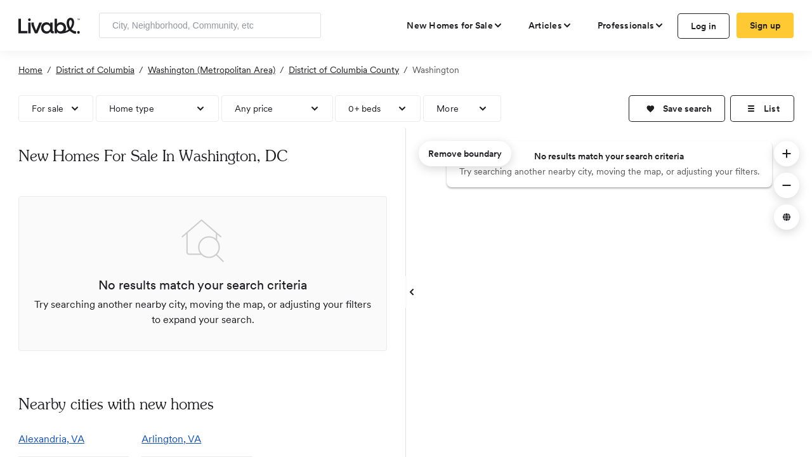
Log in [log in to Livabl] (704, 26)
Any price (254, 108)
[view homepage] (49, 25)
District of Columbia (95, 70)
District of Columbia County (344, 70)
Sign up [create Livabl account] (765, 25)
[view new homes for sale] (455, 25)
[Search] (306, 25)
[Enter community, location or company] (210, 25)
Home (30, 70)
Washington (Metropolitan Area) (211, 70)
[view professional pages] (631, 25)
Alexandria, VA (51, 439)
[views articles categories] (550, 25)
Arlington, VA (171, 439)
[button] (676, 108)
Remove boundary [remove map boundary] (465, 154)
